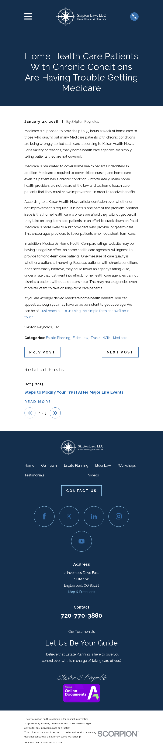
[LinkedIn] (94, 517)
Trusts (96, 338)
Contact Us (81, 491)
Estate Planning (58, 338)
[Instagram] (118, 517)
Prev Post (42, 352)
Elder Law (80, 338)
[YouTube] (81, 541)
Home (29, 466)
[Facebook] (44, 517)
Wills (107, 338)
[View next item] (56, 413)
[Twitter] (69, 517)
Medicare (120, 338)
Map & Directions (81, 592)
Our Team (49, 466)
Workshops (127, 466)
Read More (37, 402)
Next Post (120, 352)
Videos (93, 475)
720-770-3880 (81, 616)
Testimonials (34, 475)
